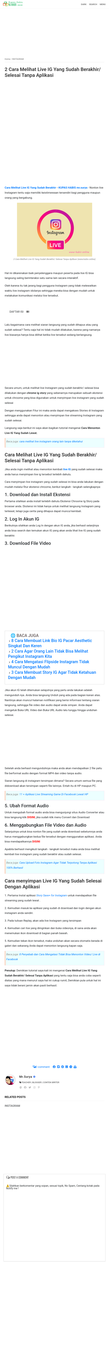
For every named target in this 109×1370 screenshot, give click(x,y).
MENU (103, 4)
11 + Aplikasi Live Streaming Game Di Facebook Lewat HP (53, 794)
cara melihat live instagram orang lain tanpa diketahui (51, 441)
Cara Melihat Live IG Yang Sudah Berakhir (30, 187)
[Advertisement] (54, 31)
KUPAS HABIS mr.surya (72, 187)
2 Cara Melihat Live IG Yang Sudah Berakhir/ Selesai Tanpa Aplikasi (53, 72)
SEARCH (93, 4)
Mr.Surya (26, 1076)
